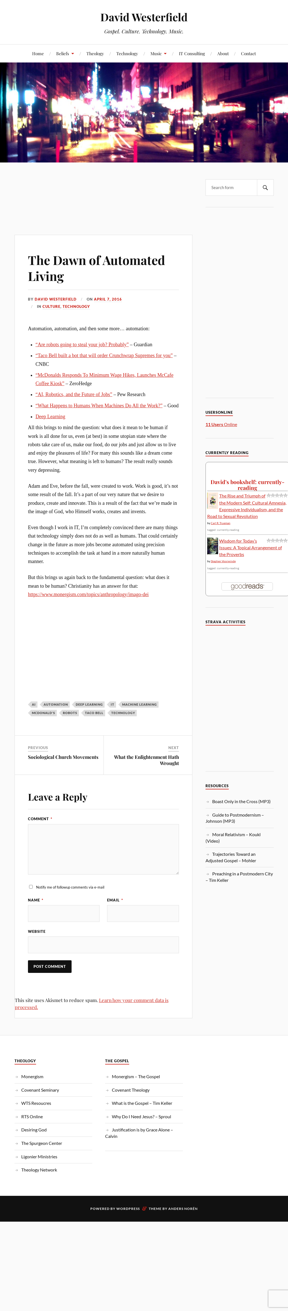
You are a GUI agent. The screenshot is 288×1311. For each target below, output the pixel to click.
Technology (127, 53)
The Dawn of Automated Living (96, 268)
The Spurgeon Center (41, 1143)
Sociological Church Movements (63, 757)
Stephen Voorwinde (223, 561)
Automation (56, 704)
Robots (70, 713)
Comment (40, 819)
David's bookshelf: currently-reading (247, 484)
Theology (95, 53)
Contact (248, 53)
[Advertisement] (103, 187)
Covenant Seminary (40, 1089)
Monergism (32, 1076)
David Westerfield (144, 17)
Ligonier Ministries (39, 1156)
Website (37, 931)
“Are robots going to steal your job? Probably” (82, 344)
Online (221, 424)
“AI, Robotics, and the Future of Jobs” (74, 394)
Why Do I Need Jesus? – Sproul (141, 1116)
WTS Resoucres (36, 1103)
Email (115, 900)
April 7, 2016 (108, 299)
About (223, 53)
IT (112, 704)
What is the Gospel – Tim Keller (142, 1103)
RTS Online (32, 1116)
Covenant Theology (131, 1089)
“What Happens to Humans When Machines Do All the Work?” (99, 405)
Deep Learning (50, 416)
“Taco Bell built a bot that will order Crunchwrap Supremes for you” (104, 355)
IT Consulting (192, 53)
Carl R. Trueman (220, 523)
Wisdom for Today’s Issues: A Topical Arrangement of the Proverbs (250, 547)
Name (35, 900)
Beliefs (62, 53)
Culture (51, 306)
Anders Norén (183, 1209)
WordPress (128, 1209)
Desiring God (34, 1129)
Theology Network (39, 1169)
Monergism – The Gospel (136, 1076)
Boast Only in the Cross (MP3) (241, 801)
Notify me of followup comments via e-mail (70, 887)
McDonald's (43, 713)
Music (156, 53)
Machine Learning (139, 704)
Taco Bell (94, 713)
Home (38, 53)
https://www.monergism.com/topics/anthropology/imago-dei (88, 594)
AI (34, 704)
